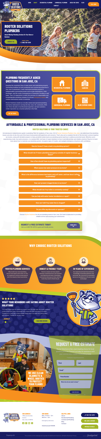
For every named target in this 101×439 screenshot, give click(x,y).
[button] (3, 322)
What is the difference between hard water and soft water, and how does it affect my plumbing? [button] (50, 175)
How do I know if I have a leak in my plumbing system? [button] (50, 146)
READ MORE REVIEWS (42, 321)
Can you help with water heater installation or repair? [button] (50, 196)
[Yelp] (32, 423)
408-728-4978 (90, 415)
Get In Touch (12, 113)
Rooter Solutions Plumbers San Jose (68, 133)
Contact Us (10, 42)
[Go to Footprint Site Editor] (90, 435)
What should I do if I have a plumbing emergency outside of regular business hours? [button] (50, 154)
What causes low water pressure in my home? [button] (50, 168)
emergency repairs (40, 97)
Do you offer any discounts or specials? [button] (50, 209)
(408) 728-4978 (25, 41)
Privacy (74, 435)
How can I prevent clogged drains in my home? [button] (50, 183)
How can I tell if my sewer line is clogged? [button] (50, 203)
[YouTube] (29, 423)
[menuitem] (29, 2)
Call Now (93, 4)
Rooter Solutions (30, 214)
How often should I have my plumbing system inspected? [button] (50, 161)
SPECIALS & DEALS (90, 427)
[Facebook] (23, 423)
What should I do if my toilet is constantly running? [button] (50, 189)
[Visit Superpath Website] (10, 436)
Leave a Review (90, 421)
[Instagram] (26, 423)
